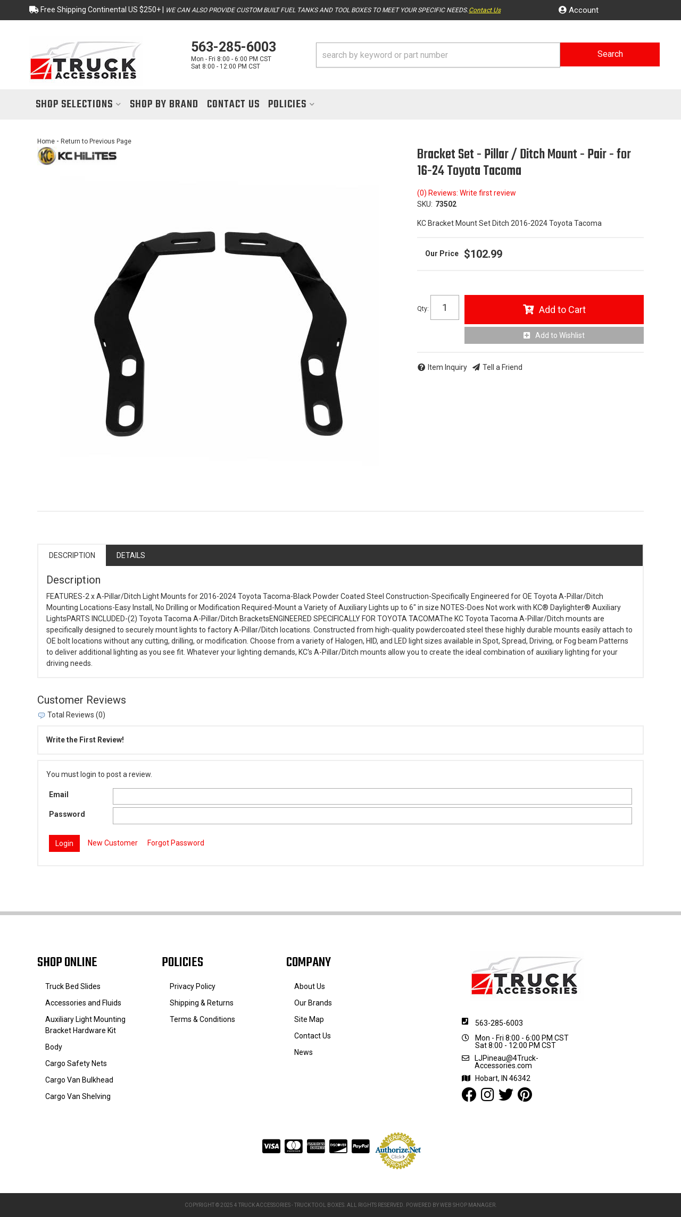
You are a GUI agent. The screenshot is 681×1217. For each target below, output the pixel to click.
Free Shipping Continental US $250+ (100, 9)
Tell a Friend (502, 367)
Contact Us (485, 10)
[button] (488, 55)
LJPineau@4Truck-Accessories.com (506, 1061)
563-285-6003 (499, 1023)
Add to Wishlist (560, 335)
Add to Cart (562, 309)
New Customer (113, 843)
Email (59, 794)
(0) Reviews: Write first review (466, 193)
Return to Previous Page (96, 141)
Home (46, 141)
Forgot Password (175, 843)
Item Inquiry (447, 367)
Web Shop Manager (467, 1205)
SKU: (425, 204)
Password (67, 814)
